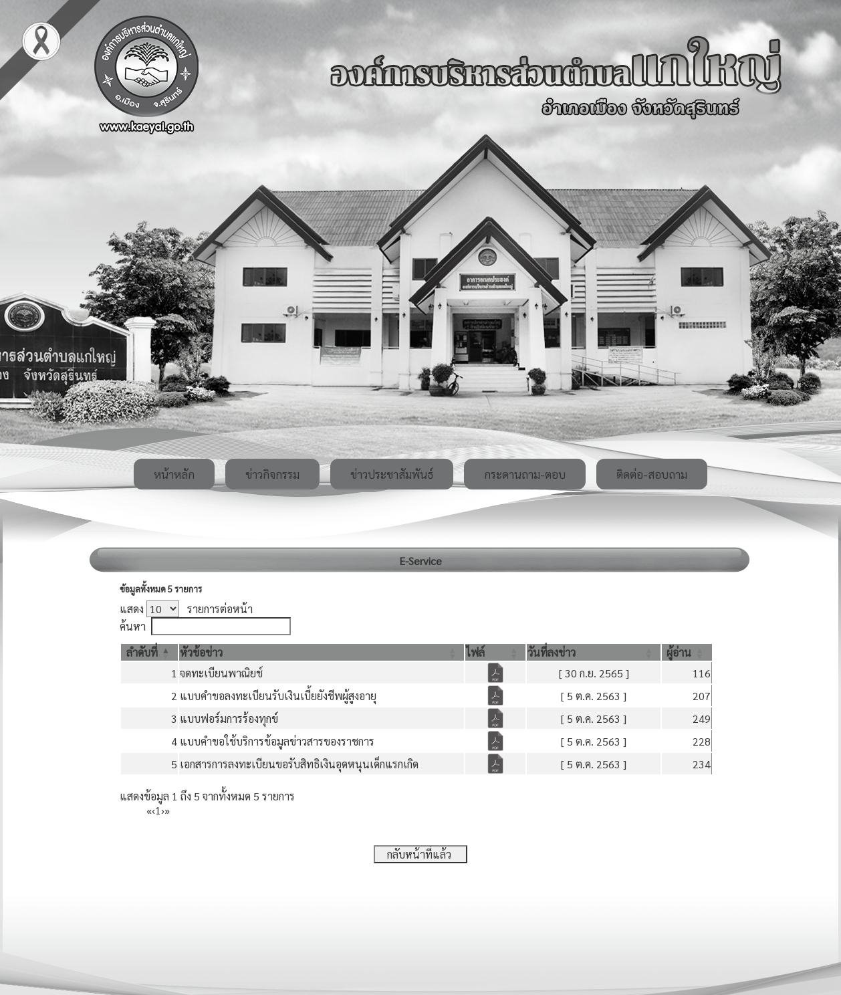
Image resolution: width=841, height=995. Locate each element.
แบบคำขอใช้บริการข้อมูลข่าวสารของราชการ (277, 741)
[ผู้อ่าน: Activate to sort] (687, 652)
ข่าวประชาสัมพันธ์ (391, 474)
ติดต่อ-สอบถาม (651, 474)
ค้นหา (133, 626)
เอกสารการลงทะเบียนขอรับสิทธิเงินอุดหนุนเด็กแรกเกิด (299, 764)
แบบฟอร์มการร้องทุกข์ (229, 718)
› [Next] (162, 810)
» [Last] (167, 810)
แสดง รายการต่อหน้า (186, 609)
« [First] (149, 810)
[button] (142, 652)
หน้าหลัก (174, 474)
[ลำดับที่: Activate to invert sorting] (149, 652)
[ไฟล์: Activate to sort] (495, 652)
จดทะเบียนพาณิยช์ (221, 673)
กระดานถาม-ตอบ (525, 474)
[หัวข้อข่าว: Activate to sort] (322, 652)
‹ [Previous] (153, 810)
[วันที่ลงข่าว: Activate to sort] (593, 652)
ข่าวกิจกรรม (272, 474)
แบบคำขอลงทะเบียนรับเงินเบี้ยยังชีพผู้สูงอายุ (278, 696)
